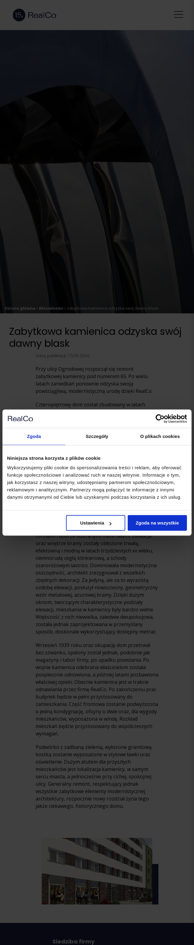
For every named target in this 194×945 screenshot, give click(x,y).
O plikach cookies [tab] (160, 436)
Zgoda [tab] (34, 436)
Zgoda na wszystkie (157, 522)
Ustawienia (95, 522)
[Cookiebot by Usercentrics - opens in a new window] (160, 418)
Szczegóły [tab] (97, 436)
